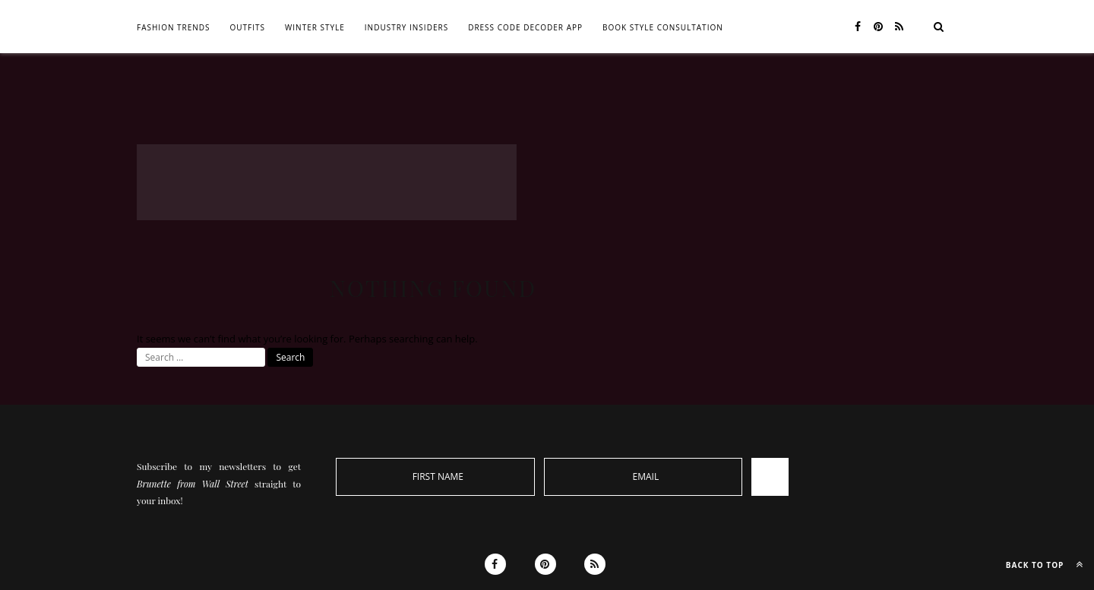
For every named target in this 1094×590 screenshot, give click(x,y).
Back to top (1048, 564)
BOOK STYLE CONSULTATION (662, 27)
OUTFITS (248, 27)
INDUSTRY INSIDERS (406, 27)
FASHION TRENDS (173, 27)
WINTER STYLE (315, 27)
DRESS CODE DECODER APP (525, 27)
